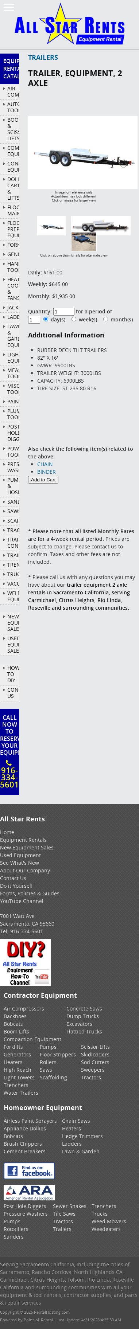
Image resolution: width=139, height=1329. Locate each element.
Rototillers (16, 1229)
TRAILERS (13, 555)
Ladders (72, 1143)
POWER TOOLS (13, 451)
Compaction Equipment (32, 1039)
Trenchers (16, 1085)
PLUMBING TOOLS (13, 414)
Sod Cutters (95, 1062)
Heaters (13, 1062)
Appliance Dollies (25, 1128)
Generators (17, 1054)
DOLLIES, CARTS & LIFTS (13, 188)
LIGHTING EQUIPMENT (13, 357)
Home (7, 832)
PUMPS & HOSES (13, 486)
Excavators (79, 1023)
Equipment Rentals (23, 839)
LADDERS (13, 316)
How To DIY (13, 674)
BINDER (46, 471)
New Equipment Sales (13, 622)
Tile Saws (64, 1213)
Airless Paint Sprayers (30, 1120)
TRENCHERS (13, 564)
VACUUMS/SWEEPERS (13, 583)
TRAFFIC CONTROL (13, 542)
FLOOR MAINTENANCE (13, 210)
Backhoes (15, 1016)
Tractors (91, 1077)
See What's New (19, 862)
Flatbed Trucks (84, 1031)
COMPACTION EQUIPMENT (13, 150)
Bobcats (13, 1023)
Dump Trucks (82, 1016)
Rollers (48, 1062)
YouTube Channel (21, 901)
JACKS (13, 307)
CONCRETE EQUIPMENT (13, 166)
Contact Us (13, 692)
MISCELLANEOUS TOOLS (13, 388)
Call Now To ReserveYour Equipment (9, 752)
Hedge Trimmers (82, 1136)
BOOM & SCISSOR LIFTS (13, 129)
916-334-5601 (26, 931)
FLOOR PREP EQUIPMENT (13, 229)
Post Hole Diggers (25, 1206)
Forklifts (13, 1046)
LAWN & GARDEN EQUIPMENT (13, 335)
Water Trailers (21, 1092)
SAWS (13, 511)
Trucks (100, 1213)
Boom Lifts (16, 1031)
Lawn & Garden (81, 1151)
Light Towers (19, 1077)
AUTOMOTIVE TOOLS (13, 107)
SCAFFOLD (13, 520)
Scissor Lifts (95, 1046)
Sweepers (93, 1069)
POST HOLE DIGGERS (13, 432)
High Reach (17, 1069)
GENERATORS (13, 254)
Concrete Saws (84, 1008)
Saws (46, 1069)
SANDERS (13, 501)
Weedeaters (106, 1229)
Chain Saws (76, 1120)
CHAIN (45, 464)
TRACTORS (13, 530)
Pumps (48, 1046)
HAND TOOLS (13, 266)
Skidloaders (95, 1054)
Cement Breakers (25, 1151)
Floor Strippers (58, 1054)
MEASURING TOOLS (13, 373)
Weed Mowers (109, 1221)
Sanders (14, 1236)
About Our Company (25, 870)
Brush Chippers (23, 1143)
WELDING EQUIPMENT (13, 596)
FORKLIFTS (13, 244)
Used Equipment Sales (13, 644)
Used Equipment (20, 855)
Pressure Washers (26, 1213)
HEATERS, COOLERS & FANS (13, 288)
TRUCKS (13, 574)
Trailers (62, 1229)
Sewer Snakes (69, 1206)
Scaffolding (53, 1077)
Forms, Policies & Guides (29, 893)
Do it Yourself (16, 885)
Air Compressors (24, 1008)
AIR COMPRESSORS (13, 91)
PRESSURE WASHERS (13, 467)
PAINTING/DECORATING (13, 401)
